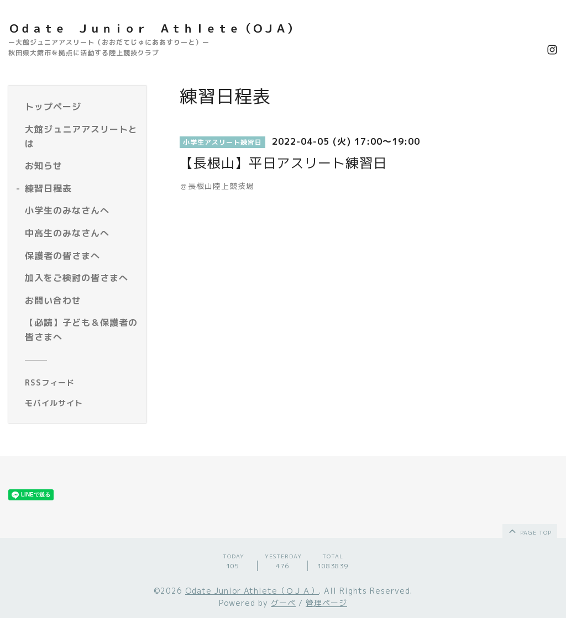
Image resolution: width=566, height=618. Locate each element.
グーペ (283, 603)
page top (529, 530)
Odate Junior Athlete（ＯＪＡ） (252, 590)
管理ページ (326, 603)
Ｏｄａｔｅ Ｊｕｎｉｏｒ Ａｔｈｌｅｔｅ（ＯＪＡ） (153, 28)
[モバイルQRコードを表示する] (81, 403)
